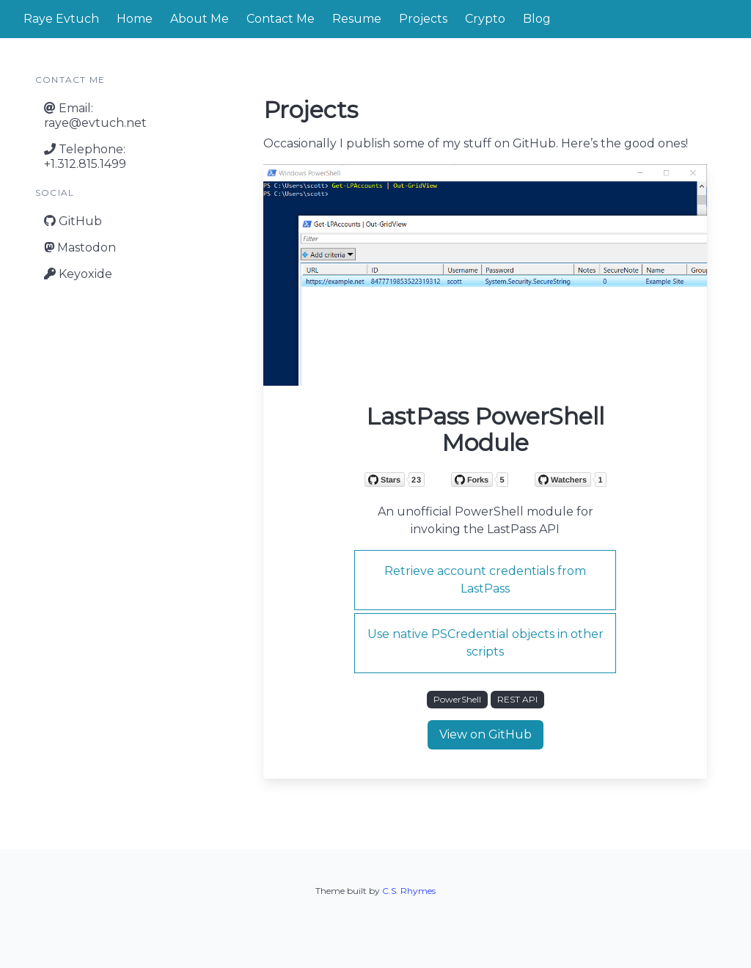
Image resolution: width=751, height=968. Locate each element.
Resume (356, 19)
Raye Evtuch (61, 19)
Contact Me (280, 19)
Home (135, 19)
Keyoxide (78, 274)
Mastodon (80, 247)
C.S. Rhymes (409, 890)
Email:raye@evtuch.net (95, 115)
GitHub (73, 221)
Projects (423, 19)
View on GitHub (485, 734)
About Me (199, 19)
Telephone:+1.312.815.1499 (85, 156)
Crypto (485, 19)
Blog (537, 19)
